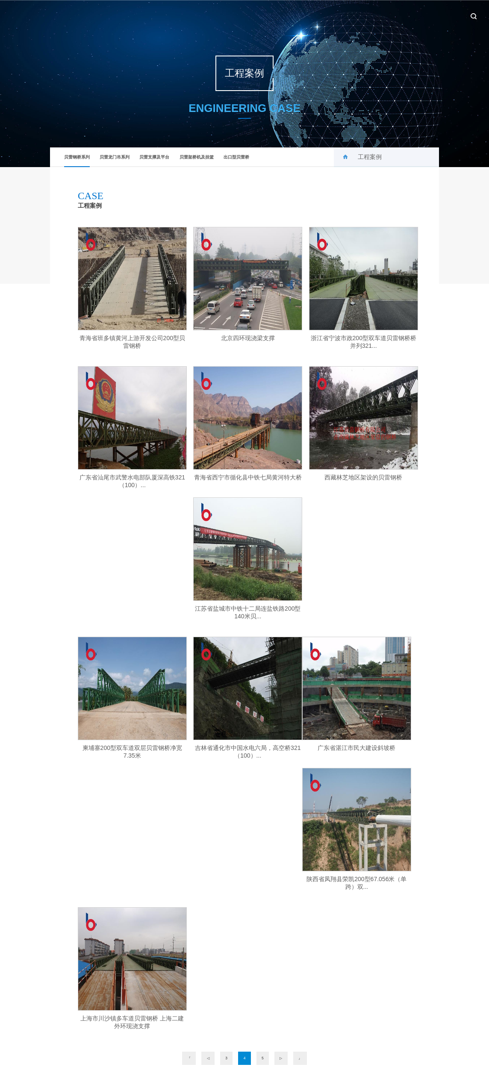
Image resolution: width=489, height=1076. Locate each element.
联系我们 (438, 15)
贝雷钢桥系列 (77, 161)
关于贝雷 (269, 15)
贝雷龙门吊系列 (115, 157)
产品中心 (336, 15)
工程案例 (370, 15)
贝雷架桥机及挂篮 (197, 157)
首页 (240, 15)
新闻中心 (303, 15)
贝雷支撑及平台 (154, 157)
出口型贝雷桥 (236, 157)
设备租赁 (404, 15)
